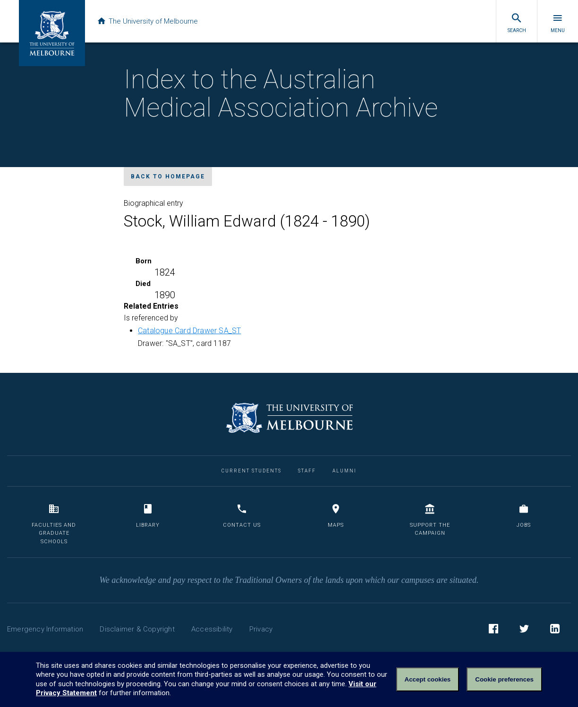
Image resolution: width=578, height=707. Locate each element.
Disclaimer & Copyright (137, 629)
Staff (307, 470)
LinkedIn (554, 630)
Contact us (242, 515)
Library (148, 515)
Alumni (344, 470)
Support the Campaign (430, 520)
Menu (558, 22)
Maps (336, 515)
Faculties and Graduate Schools (54, 524)
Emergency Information (45, 629)
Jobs (524, 515)
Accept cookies (428, 679)
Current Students (251, 470)
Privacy (260, 629)
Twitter (524, 630)
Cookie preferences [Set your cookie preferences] (504, 679)
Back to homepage (168, 176)
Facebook (493, 630)
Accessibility (212, 629)
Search (517, 22)
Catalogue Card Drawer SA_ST (189, 330)
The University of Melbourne (147, 21)
